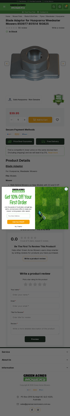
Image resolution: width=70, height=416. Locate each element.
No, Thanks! (18, 226)
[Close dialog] (66, 188)
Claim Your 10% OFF (18, 222)
